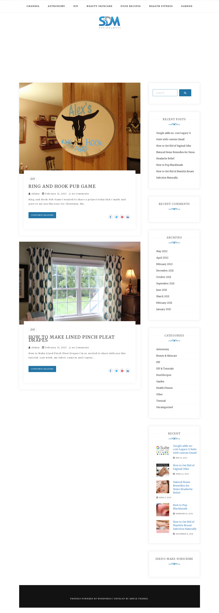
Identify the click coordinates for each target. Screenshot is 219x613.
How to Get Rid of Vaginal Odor (173, 145)
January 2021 (163, 309)
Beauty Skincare (99, 6)
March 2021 (162, 296)
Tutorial (161, 400)
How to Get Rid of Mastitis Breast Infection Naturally (184, 525)
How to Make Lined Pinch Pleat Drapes (72, 338)
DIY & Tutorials (165, 368)
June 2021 (161, 289)
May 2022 (162, 251)
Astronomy (56, 6)
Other (159, 394)
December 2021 (164, 270)
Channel (33, 6)
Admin (35, 193)
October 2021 (163, 277)
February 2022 (164, 264)
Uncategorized (164, 407)
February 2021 (164, 302)
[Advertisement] (110, 54)
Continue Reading (42, 215)
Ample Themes (138, 599)
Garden (186, 6)
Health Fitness (161, 6)
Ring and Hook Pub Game (62, 186)
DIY (75, 6)
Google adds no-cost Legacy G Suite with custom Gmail (185, 449)
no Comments (79, 193)
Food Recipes (131, 6)
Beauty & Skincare (166, 355)
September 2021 (165, 283)
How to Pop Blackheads (169, 164)
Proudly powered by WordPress (91, 599)
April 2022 (162, 257)
